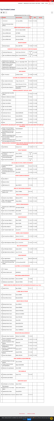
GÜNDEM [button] (42, 3)
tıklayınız (24, 419)
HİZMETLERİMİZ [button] (37, 3)
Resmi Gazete (22, 413)
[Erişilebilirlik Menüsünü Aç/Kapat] (51, 418)
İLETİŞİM (46, 3)
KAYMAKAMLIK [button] (20, 3)
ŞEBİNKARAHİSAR (26, 3)
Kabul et (29, 419)
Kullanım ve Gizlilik (31, 413)
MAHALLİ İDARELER (32, 3)
